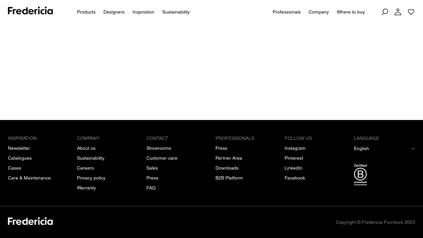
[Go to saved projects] (411, 12)
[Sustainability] (90, 158)
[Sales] (152, 168)
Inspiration (143, 12)
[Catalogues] (20, 158)
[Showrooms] (158, 148)
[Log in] (398, 12)
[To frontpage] (30, 12)
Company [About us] (319, 12)
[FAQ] (151, 187)
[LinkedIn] (293, 168)
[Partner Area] (228, 158)
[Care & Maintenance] (29, 178)
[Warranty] (86, 187)
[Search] (385, 12)
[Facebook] (295, 178)
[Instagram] (295, 148)
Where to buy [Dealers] (351, 12)
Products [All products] (86, 12)
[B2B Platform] (229, 178)
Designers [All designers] (114, 12)
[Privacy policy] (91, 178)
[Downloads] (227, 168)
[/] (30, 222)
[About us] (86, 148)
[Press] (152, 178)
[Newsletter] (19, 148)
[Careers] (85, 168)
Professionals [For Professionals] (287, 12)
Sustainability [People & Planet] (176, 12)
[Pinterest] (294, 158)
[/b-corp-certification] (384, 176)
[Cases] (14, 168)
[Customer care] (161, 158)
